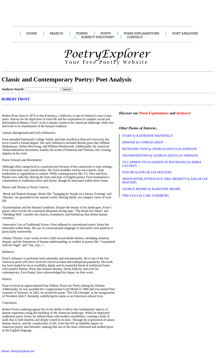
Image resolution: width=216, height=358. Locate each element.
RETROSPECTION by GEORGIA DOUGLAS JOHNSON (159, 149)
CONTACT (135, 37)
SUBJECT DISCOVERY (97, 37)
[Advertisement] (73, 11)
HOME (31, 33)
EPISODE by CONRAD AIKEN (142, 142)
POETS (105, 33)
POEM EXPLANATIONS (141, 33)
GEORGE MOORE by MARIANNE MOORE (151, 189)
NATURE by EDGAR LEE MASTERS (147, 172)
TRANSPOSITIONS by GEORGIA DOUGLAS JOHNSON (160, 155)
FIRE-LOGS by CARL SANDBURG (145, 195)
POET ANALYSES (185, 33)
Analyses (183, 113)
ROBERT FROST (16, 99)
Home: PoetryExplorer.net (18, 351)
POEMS (82, 33)
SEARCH (56, 33)
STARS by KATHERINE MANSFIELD (147, 135)
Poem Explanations (154, 113)
